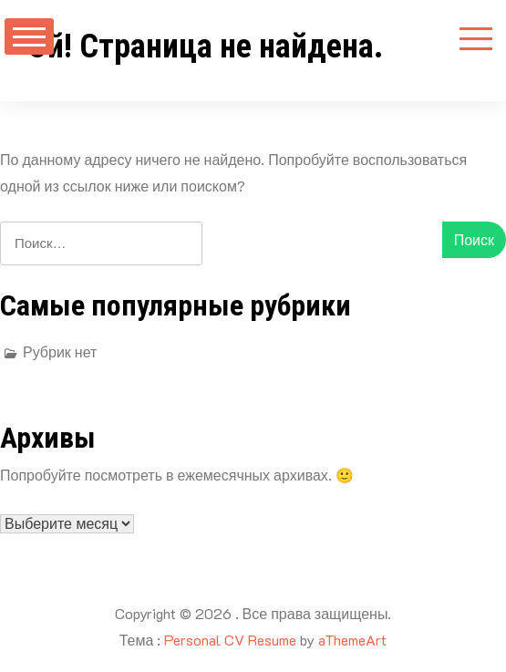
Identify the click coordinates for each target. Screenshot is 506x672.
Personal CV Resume (230, 639)
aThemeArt (352, 639)
